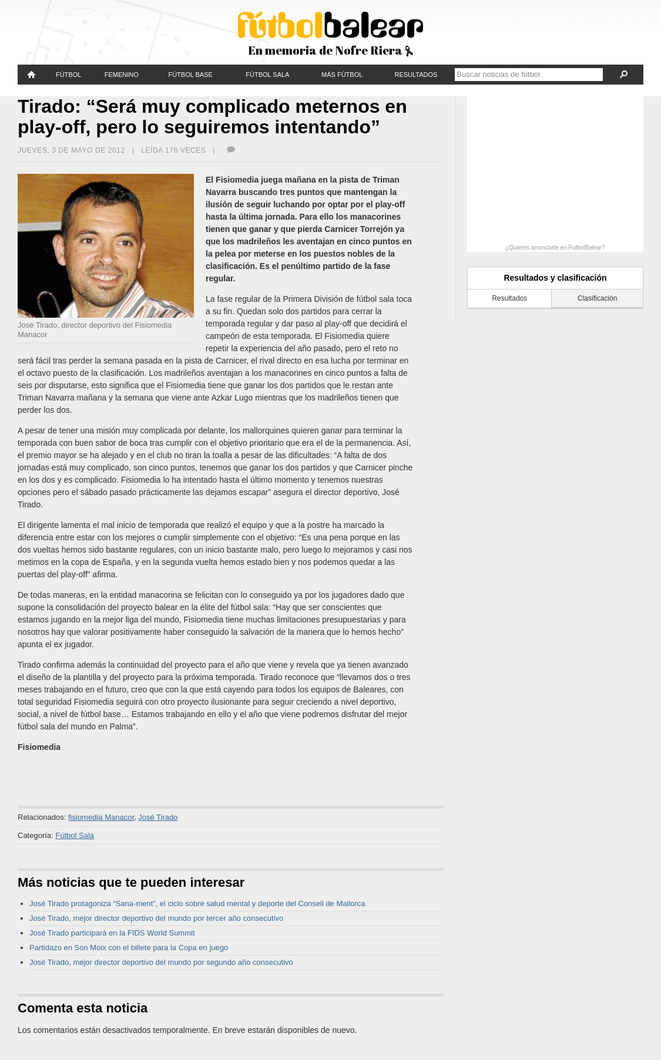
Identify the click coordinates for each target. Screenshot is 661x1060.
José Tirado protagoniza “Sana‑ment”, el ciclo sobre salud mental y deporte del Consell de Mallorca (197, 903)
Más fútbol (342, 74)
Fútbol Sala (267, 74)
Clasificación (597, 298)
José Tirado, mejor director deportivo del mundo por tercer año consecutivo (156, 918)
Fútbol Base (190, 74)
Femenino (122, 74)
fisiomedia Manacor (101, 817)
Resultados (415, 74)
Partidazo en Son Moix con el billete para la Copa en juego (128, 947)
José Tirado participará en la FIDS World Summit (112, 932)
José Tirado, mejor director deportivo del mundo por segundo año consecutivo (161, 962)
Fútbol (68, 74)
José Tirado (157, 817)
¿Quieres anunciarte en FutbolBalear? (555, 247)
